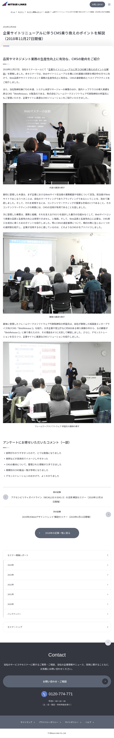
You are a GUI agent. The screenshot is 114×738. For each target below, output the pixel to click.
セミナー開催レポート (34, 12)
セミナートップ (15, 626)
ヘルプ (88, 722)
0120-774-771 (57, 694)
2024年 (11, 564)
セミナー (21, 12)
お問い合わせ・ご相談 (55, 681)
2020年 (11, 604)
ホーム (13, 12)
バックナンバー (14, 613)
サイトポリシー (72, 722)
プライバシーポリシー (48, 722)
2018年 (47, 12)
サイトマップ (26, 722)
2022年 (11, 584)
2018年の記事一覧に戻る (57, 532)
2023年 (11, 574)
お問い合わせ (97, 4)
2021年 (11, 594)
